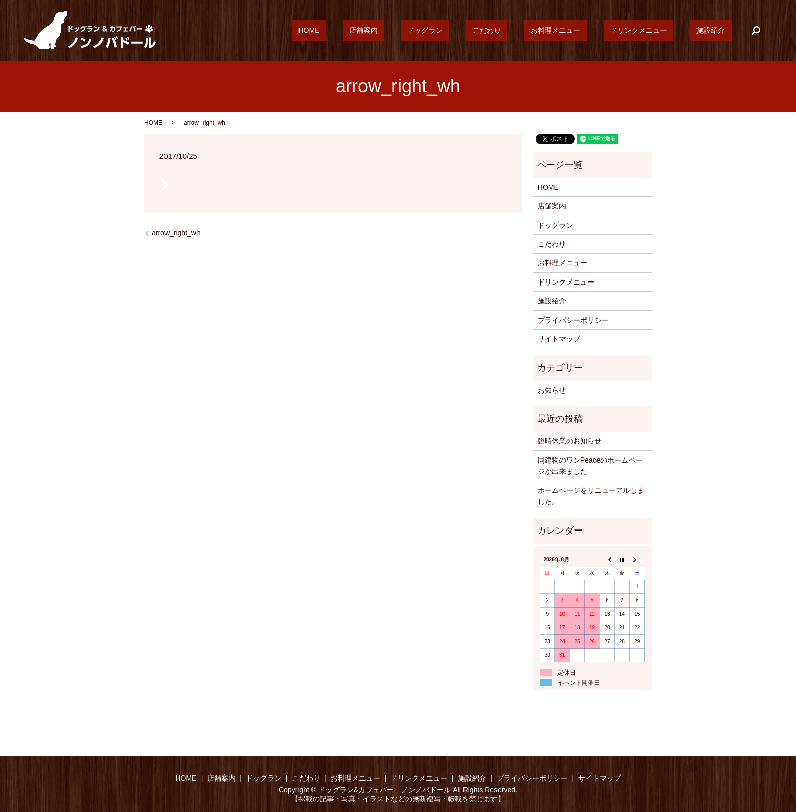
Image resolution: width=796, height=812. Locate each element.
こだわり (531, 30)
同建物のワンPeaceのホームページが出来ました (590, 465)
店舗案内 (433, 30)
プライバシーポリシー (573, 320)
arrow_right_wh (176, 233)
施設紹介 (717, 30)
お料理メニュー (587, 30)
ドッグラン (482, 30)
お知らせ (552, 390)
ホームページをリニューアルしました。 (591, 496)
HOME (391, 30)
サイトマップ (559, 339)
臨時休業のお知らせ (570, 441)
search (756, 30)
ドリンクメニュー (657, 30)
